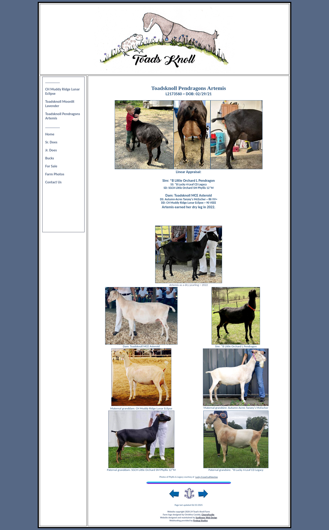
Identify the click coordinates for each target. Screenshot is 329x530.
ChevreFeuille (208, 514)
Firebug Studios (200, 520)
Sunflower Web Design (206, 517)
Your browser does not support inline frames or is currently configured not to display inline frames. (63, 154)
